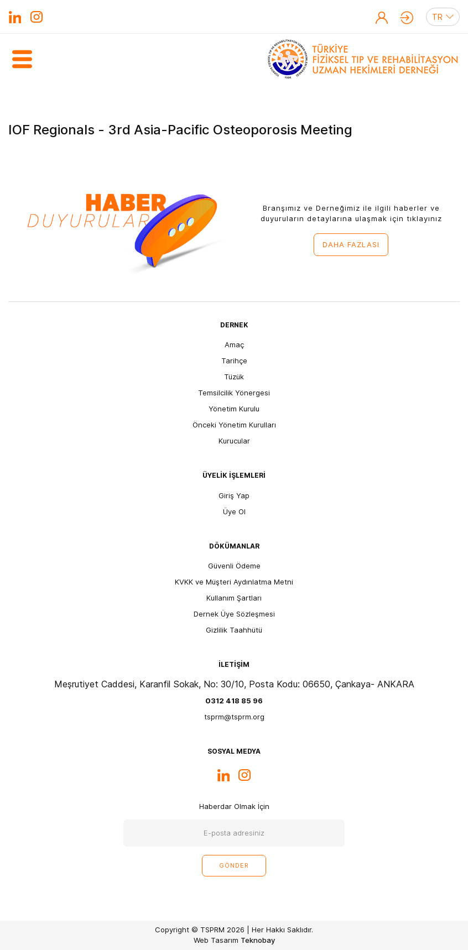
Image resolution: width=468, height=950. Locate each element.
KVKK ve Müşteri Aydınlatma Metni (234, 581)
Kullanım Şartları (234, 597)
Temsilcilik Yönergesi (234, 392)
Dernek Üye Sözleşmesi (234, 613)
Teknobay (258, 940)
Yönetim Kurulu (234, 408)
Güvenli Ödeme (234, 565)
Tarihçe (234, 360)
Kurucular (234, 440)
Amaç (234, 344)
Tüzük (234, 376)
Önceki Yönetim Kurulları (234, 424)
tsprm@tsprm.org (234, 716)
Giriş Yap (406, 17)
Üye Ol (381, 17)
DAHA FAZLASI (351, 244)
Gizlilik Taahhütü (234, 629)
